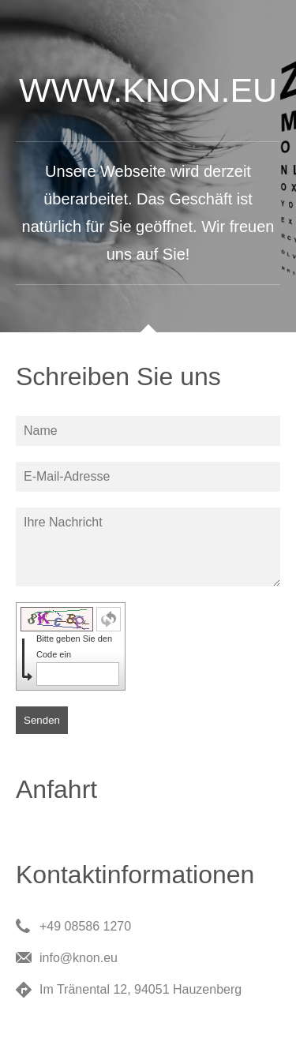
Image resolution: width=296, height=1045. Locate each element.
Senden (42, 720)
